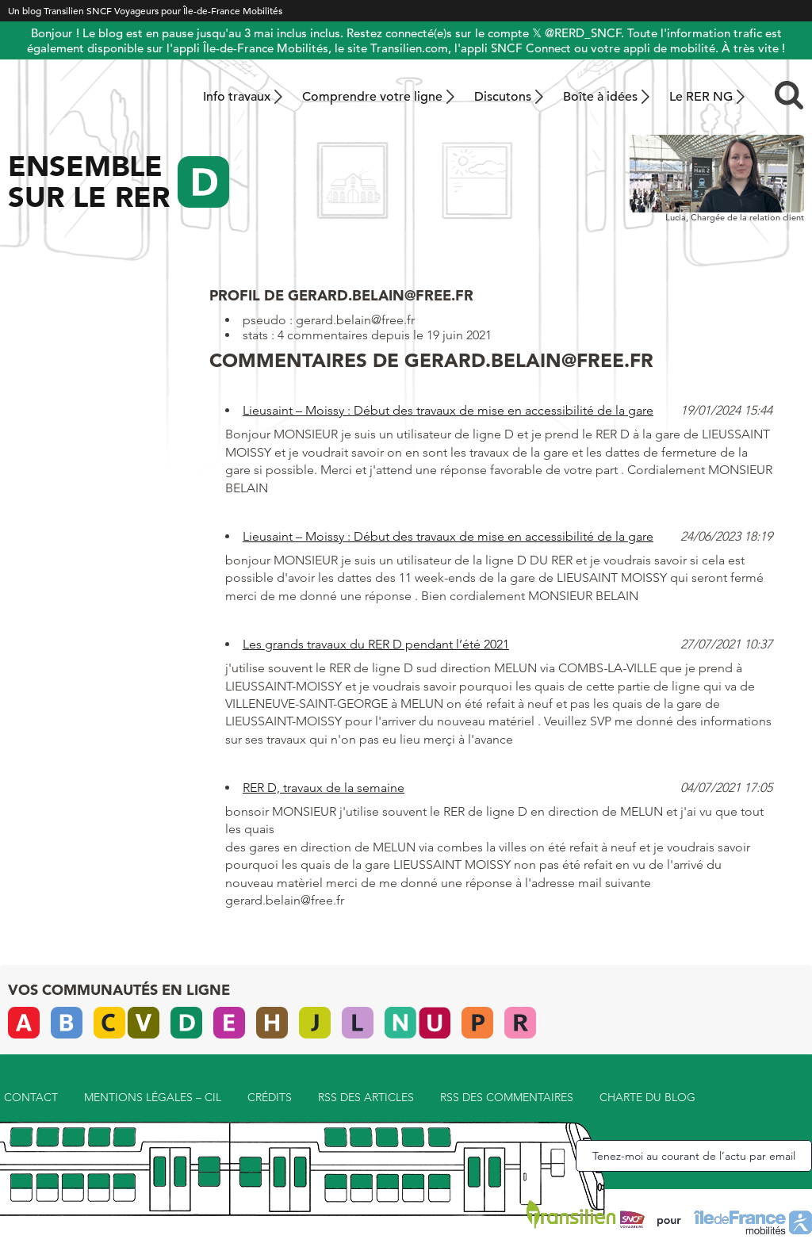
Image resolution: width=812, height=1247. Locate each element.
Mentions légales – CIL (152, 1097)
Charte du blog (647, 1097)
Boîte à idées (600, 97)
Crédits (269, 1097)
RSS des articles (366, 1097)
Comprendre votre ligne (372, 97)
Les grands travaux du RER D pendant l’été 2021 (376, 644)
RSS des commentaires (506, 1097)
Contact (31, 1097)
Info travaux (236, 97)
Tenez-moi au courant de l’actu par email (693, 1156)
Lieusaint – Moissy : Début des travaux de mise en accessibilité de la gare (448, 410)
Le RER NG (701, 97)
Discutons (502, 97)
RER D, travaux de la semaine (323, 787)
